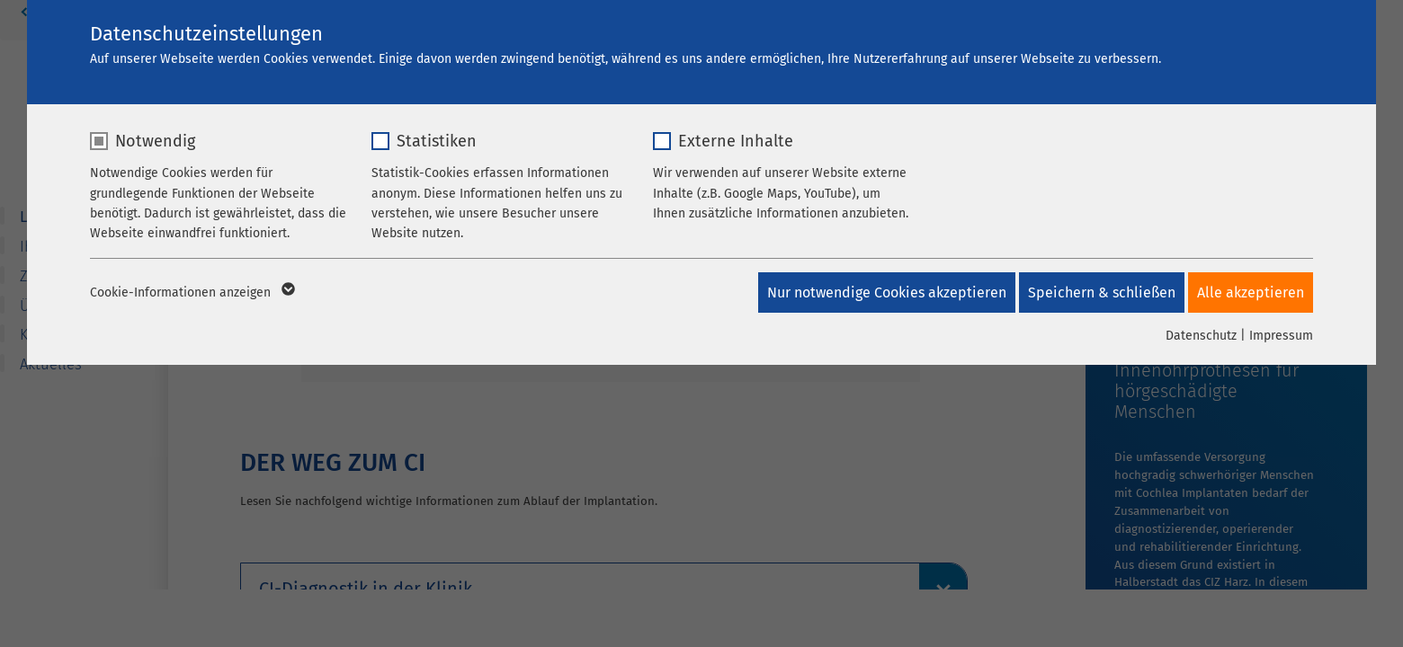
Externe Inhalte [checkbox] (735, 141)
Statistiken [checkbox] (437, 141)
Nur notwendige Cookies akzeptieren (876, 292)
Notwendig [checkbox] (155, 141)
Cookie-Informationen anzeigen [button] (191, 293)
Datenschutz (1201, 335)
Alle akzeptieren (1250, 292)
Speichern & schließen (1096, 292)
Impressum (1281, 335)
